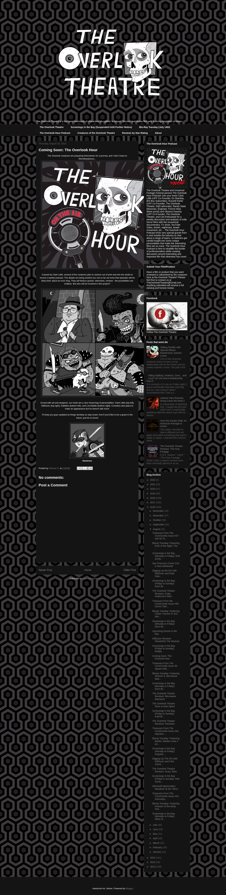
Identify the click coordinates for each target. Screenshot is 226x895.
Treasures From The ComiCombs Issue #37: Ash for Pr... (165, 536)
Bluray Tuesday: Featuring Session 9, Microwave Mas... (165, 676)
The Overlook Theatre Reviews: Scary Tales (164, 770)
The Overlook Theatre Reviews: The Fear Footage (171, 449)
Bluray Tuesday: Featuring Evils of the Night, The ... (165, 546)
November (158, 515)
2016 (153, 507)
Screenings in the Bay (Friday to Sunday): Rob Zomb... (166, 779)
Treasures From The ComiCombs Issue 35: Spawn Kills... (165, 666)
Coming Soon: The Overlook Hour (162, 657)
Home (87, 570)
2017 (153, 502)
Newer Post (45, 570)
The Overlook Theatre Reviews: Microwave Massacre (164, 696)
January (157, 852)
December (158, 511)
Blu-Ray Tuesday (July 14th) (154, 127)
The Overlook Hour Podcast (55, 133)
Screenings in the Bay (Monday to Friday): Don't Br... (163, 624)
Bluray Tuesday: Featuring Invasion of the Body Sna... (165, 806)
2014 (153, 862)
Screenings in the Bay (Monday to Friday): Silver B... (163, 816)
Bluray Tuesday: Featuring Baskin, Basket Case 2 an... (165, 741)
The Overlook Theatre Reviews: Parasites (163, 722)
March (156, 843)
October (157, 520)
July (155, 825)
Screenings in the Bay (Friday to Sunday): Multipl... (163, 649)
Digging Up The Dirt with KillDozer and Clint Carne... (164, 761)
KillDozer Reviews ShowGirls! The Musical (165, 640)
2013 (153, 866)
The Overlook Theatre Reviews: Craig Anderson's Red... (163, 593)
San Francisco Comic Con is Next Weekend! (165, 564)
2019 (153, 493)
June (155, 829)
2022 (153, 480)
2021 (153, 484)
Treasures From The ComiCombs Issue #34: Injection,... (165, 731)
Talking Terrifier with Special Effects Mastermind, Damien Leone (171, 351)
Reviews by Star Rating (135, 133)
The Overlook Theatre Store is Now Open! (163, 705)
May (155, 834)
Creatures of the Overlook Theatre (96, 133)
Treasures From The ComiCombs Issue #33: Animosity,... (165, 796)
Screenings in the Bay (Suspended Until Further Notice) (101, 127)
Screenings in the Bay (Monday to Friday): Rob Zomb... (166, 556)
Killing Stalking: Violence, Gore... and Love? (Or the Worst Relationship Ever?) (167, 378)
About (158, 133)
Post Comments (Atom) (94, 578)
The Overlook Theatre (52, 127)
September (159, 524)
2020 (153, 489)
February (158, 847)
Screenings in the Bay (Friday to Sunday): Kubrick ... (163, 714)
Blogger (129, 888)
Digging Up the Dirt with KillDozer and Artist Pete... (164, 573)
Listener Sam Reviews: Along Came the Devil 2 (172, 399)
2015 (153, 857)
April (155, 838)
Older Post (130, 570)
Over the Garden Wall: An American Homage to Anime (173, 423)
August (157, 529)
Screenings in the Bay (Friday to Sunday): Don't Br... (163, 583)
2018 (153, 498)
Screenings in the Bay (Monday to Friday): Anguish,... (163, 751)
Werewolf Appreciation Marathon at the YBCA (165, 787)
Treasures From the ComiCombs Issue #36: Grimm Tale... (165, 604)
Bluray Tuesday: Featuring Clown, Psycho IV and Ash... (165, 614)
